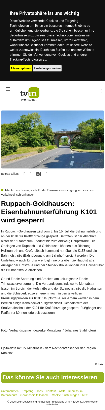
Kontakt (51, 391)
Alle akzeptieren (21, 68)
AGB (62, 391)
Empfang (27, 391)
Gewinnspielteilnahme (34, 395)
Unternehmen (10, 391)
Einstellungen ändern (47, 68)
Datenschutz (9, 395)
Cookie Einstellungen (65, 395)
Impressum (75, 391)
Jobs (40, 391)
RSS (85, 395)
